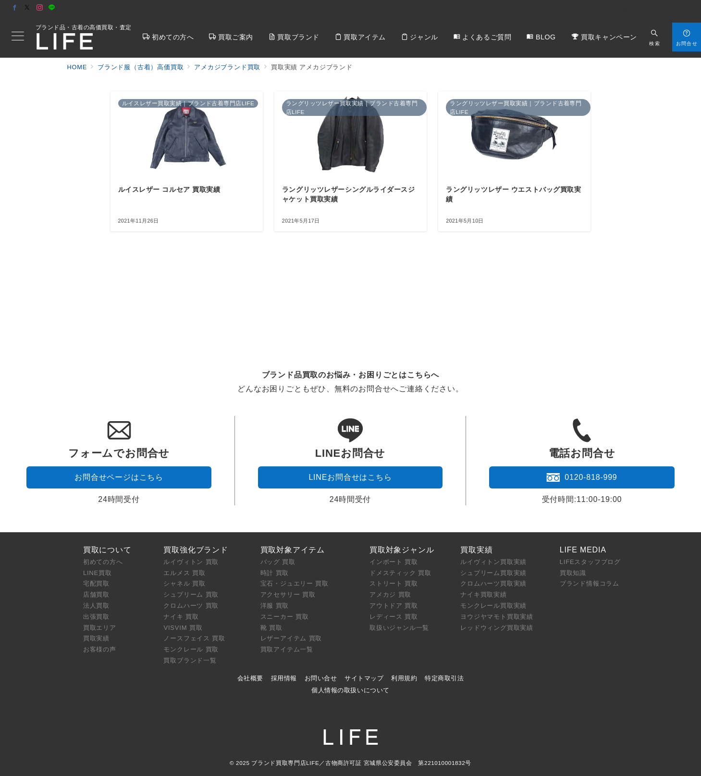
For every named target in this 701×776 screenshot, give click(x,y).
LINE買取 (97, 572)
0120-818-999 (581, 477)
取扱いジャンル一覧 (399, 627)
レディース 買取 (393, 616)
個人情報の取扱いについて (350, 690)
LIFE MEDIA (583, 550)
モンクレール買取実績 (493, 605)
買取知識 (573, 572)
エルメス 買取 (184, 572)
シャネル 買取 (184, 583)
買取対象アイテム (292, 550)
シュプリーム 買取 (191, 594)
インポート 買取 (393, 561)
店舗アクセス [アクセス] (666, 8)
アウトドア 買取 (393, 605)
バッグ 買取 (277, 561)
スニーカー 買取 (284, 616)
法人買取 (96, 605)
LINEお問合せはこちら (350, 477)
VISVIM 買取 (182, 627)
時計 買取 (274, 572)
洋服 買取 (274, 605)
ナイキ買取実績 (483, 594)
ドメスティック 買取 (400, 572)
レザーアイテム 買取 (291, 638)
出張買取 (96, 616)
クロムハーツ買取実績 (493, 583)
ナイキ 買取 (180, 616)
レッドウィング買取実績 (496, 627)
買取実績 (96, 638)
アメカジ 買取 (390, 594)
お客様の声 (99, 649)
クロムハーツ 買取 (191, 605)
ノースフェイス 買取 (194, 638)
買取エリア (99, 627)
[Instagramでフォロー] (40, 8)
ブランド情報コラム (589, 583)
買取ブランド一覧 (189, 660)
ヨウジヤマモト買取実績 (496, 616)
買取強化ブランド (195, 550)
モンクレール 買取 (191, 649)
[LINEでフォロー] (52, 8)
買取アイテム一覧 (286, 649)
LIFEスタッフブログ (590, 561)
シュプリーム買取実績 (493, 572)
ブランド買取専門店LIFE (285, 763)
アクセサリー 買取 (288, 594)
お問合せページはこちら (118, 477)
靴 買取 (271, 627)
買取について (107, 550)
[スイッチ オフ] (655, 37)
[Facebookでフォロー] (15, 8)
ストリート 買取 (393, 583)
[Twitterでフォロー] (27, 8)
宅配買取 (96, 583)
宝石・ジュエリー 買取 (294, 583)
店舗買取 (96, 594)
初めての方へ (103, 561)
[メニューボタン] (18, 37)
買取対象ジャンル (401, 550)
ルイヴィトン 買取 (191, 561)
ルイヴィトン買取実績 (493, 561)
